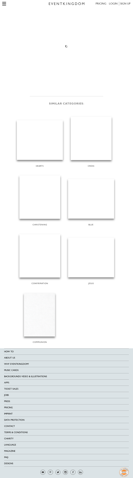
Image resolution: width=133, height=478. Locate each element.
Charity (9, 438)
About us (9, 357)
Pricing (101, 3)
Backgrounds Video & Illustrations (25, 376)
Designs (8, 463)
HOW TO (9, 351)
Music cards (11, 370)
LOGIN (113, 3)
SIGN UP (125, 3)
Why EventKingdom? (16, 364)
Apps (6, 382)
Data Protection (14, 420)
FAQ (6, 457)
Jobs (6, 395)
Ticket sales (11, 389)
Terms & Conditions (16, 432)
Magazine (9, 451)
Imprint (8, 413)
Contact (9, 426)
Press (7, 401)
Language (10, 444)
